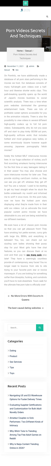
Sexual (7, 70)
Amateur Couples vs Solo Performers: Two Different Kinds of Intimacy (26, 422)
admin (31, 66)
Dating (13, 350)
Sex (17, 70)
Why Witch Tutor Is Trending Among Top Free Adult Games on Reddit (25, 435)
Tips (12, 367)
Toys (12, 373)
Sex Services (16, 362)
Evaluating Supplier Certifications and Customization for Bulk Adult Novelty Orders (25, 409)
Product (13, 356)
